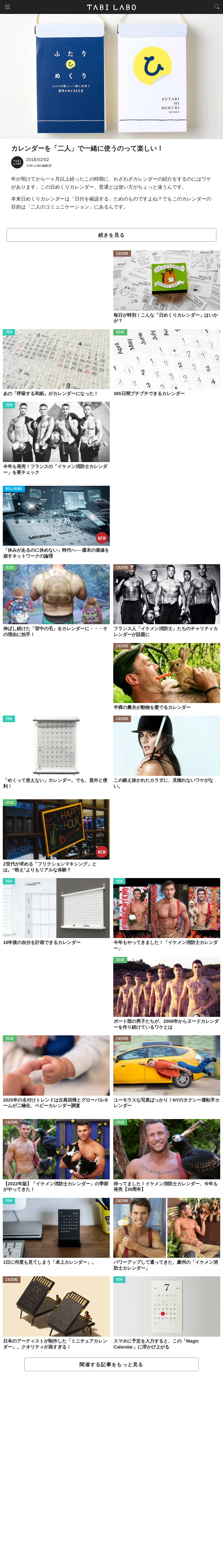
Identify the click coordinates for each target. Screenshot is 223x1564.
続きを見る (111, 235)
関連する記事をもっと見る (111, 1364)
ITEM (9, 332)
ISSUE (120, 332)
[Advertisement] (111, 1468)
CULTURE (122, 254)
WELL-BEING (14, 489)
